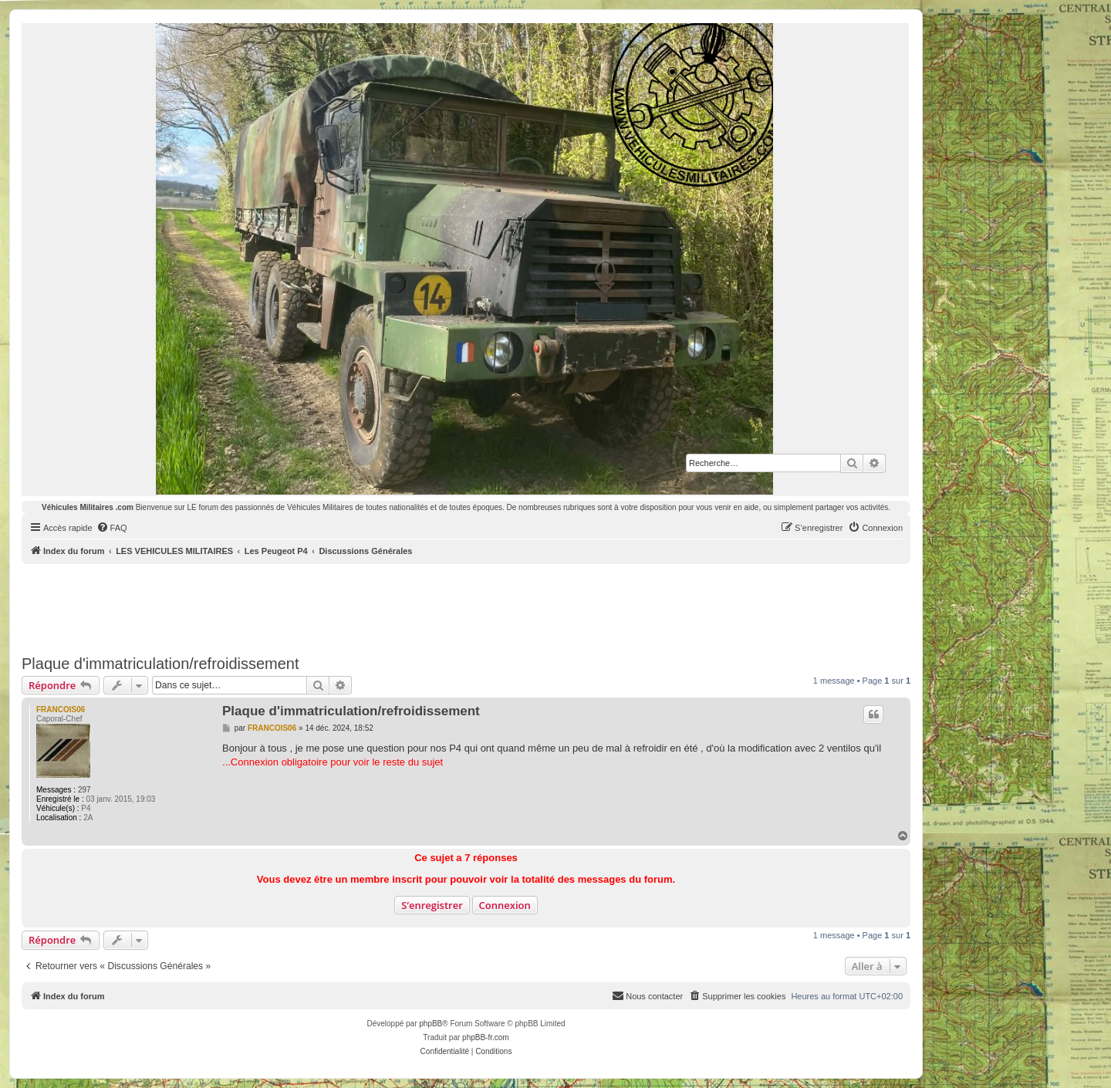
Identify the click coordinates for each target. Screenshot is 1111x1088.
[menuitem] (111, 528)
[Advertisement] (466, 606)
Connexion (505, 905)
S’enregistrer (432, 905)
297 (84, 790)
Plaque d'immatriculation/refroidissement (160, 663)
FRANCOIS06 (60, 709)
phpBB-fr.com (485, 1037)
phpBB (430, 1023)
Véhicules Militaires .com (87, 507)
